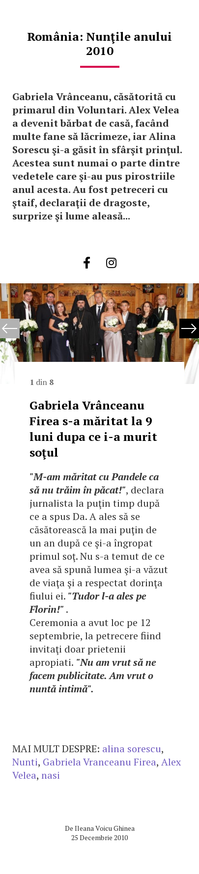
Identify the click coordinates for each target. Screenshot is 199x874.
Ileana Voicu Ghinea (105, 828)
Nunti (25, 761)
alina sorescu (131, 748)
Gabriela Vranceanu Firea (99, 761)
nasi (50, 775)
